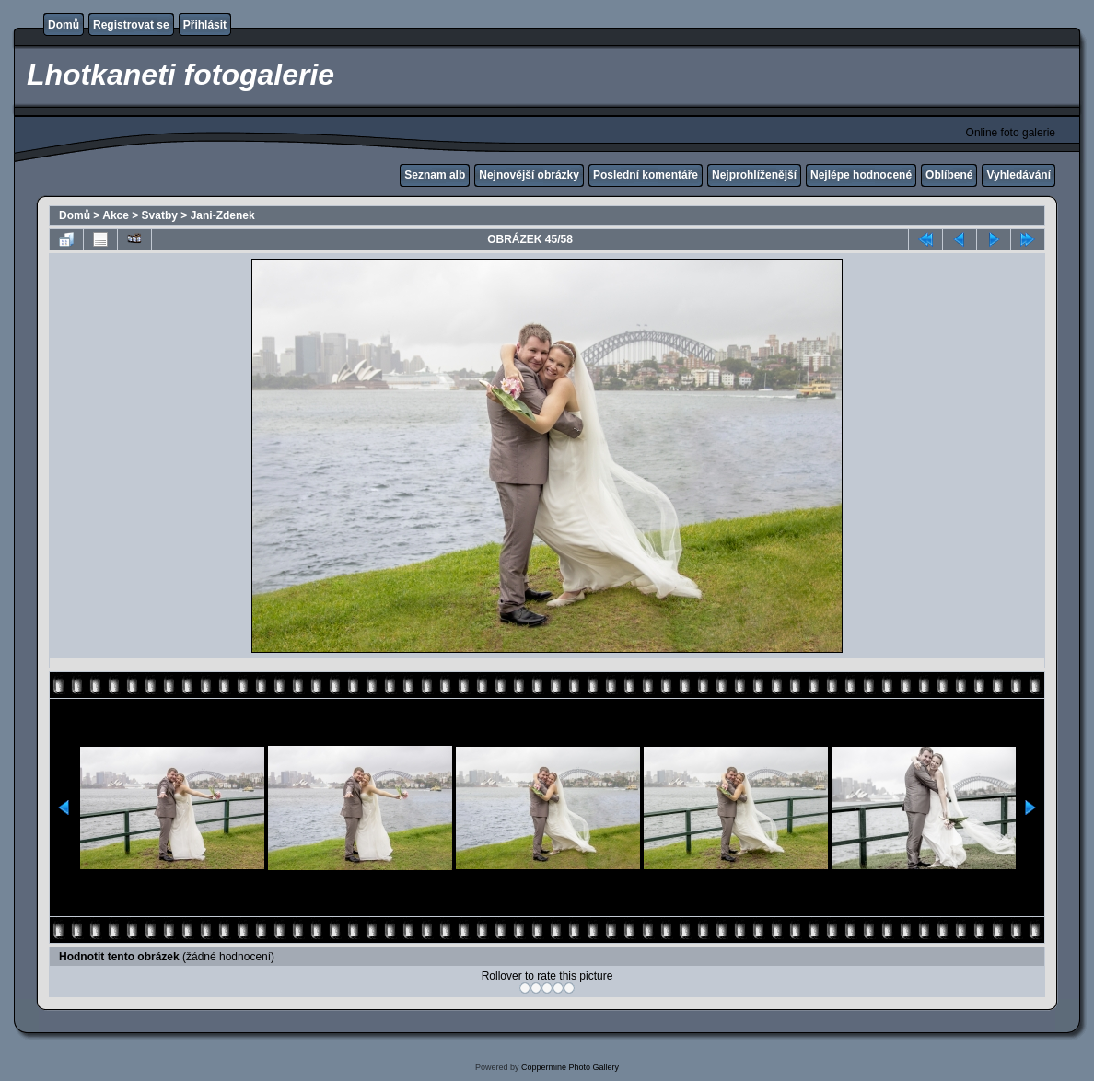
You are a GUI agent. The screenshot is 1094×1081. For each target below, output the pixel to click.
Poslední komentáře (645, 175)
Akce (115, 215)
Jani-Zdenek (223, 215)
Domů (63, 24)
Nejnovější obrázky (529, 175)
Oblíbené (948, 175)
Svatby (160, 215)
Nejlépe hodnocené (861, 175)
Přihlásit (205, 24)
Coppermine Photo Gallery (570, 1067)
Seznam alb (434, 175)
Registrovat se (131, 24)
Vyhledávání (1018, 175)
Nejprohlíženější (754, 175)
